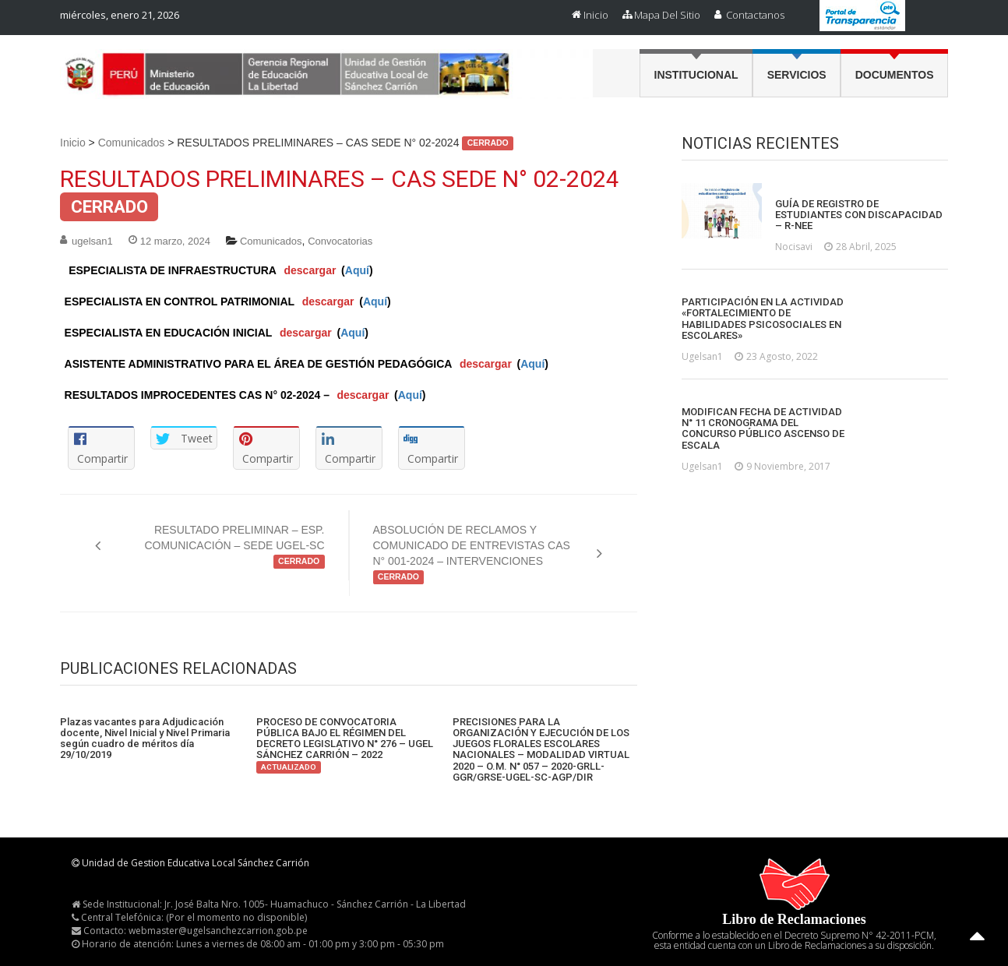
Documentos (894, 75)
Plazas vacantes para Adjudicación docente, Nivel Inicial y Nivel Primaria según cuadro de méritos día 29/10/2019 (145, 739)
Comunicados (131, 142)
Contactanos (755, 15)
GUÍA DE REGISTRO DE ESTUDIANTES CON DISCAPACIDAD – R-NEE (859, 215)
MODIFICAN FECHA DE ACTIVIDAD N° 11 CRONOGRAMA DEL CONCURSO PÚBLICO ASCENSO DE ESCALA (763, 429)
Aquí (357, 270)
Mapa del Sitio (667, 15)
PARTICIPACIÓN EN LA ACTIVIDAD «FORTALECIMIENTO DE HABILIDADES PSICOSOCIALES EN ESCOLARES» (763, 319)
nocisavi (793, 246)
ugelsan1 (92, 241)
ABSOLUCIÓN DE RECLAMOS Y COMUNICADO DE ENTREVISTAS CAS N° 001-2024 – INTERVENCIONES (471, 554)
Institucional (696, 75)
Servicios (796, 75)
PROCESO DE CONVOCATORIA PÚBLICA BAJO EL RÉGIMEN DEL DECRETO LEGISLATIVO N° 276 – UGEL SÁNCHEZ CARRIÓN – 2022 (344, 744)
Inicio (595, 15)
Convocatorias (340, 241)
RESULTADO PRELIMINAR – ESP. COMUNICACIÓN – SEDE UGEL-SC (234, 546)
